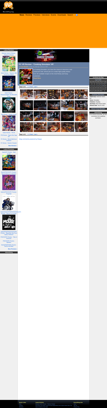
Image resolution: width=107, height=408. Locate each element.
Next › (32, 86)
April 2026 (98, 80)
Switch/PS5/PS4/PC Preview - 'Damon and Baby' (8, 245)
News (20, 404)
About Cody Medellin (98, 109)
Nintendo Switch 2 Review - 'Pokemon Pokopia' (45, 404)
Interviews (45, 15)
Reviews (29, 15)
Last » (35, 86)
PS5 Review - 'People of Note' (9, 114)
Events (53, 15)
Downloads (62, 15)
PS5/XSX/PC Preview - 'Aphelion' (9, 241)
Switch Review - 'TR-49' (9, 132)
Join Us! (75, 405)
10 (103, 85)
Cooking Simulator (98, 95)
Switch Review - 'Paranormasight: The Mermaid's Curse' (9, 94)
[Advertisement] (53, 32)
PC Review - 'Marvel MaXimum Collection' (9, 139)
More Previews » (12, 249)
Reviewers (21, 406)
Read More (37, 78)
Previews (36, 15)
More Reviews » (13, 145)
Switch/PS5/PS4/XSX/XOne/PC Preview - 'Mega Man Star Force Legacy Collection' (9, 233)
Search (70, 15)
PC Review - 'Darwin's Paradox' (9, 143)
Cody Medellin (24, 66)
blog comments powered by (30, 139)
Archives (21, 405)
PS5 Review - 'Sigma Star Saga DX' (9, 136)
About (75, 404)
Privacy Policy (76, 406)
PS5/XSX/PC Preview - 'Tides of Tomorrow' (9, 237)
